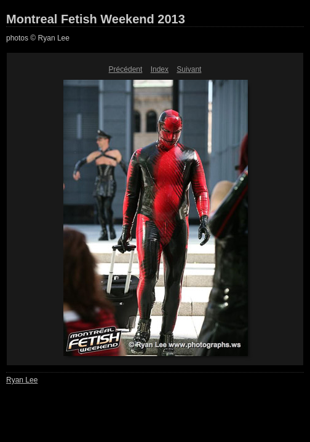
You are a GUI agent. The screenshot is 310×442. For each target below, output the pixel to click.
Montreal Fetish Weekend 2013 (95, 19)
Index (160, 69)
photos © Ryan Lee (38, 38)
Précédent (126, 69)
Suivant (189, 69)
